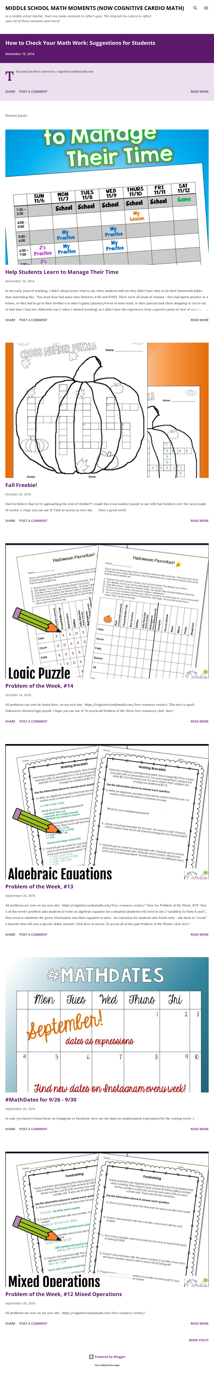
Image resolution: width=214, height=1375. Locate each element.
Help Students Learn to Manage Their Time (61, 271)
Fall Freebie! (21, 485)
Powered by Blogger (107, 1357)
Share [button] (10, 91)
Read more (200, 91)
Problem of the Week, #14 (39, 685)
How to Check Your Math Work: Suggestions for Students (80, 42)
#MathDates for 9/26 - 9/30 (40, 1099)
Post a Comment (33, 91)
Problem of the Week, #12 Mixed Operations (63, 1294)
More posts (199, 1340)
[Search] (195, 8)
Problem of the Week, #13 (39, 886)
